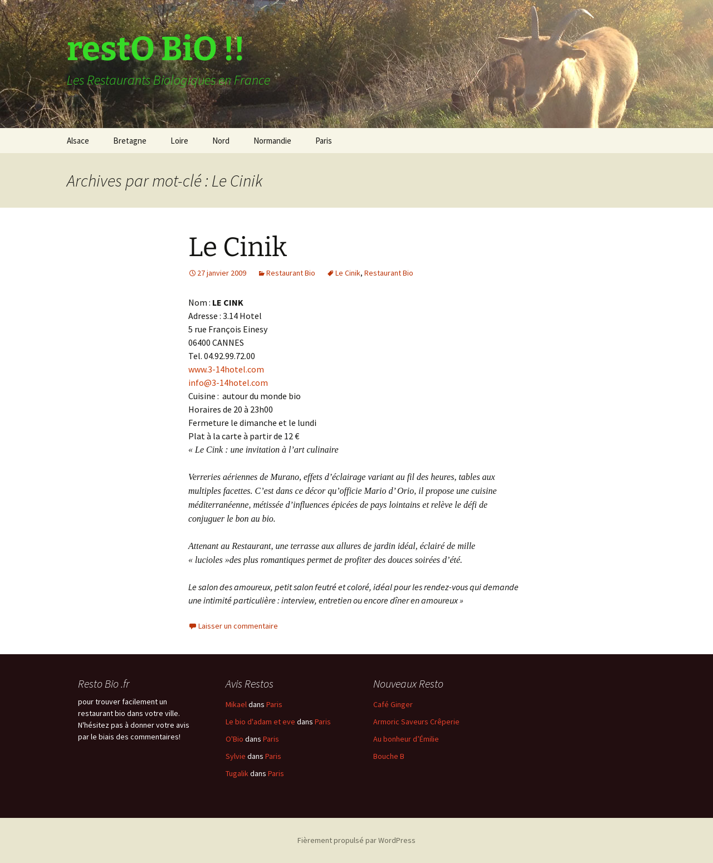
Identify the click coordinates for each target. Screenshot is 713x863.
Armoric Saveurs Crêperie (416, 722)
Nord (220, 140)
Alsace (78, 140)
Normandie (272, 140)
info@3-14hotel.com (228, 382)
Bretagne (129, 140)
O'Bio (234, 739)
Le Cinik (237, 247)
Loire (179, 140)
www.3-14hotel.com (226, 369)
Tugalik (237, 773)
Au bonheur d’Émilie (406, 739)
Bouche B (388, 756)
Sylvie (236, 756)
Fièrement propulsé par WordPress (356, 840)
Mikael (236, 704)
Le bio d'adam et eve (260, 722)
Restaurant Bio (290, 273)
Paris (323, 140)
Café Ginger (393, 704)
